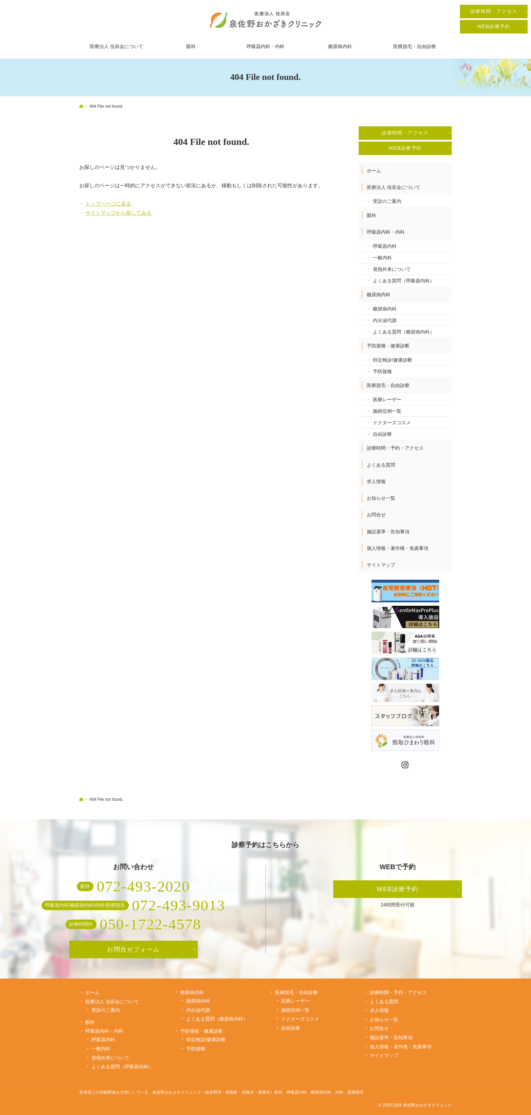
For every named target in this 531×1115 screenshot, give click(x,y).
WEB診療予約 (405, 148)
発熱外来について (392, 269)
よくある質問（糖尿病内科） (403, 332)
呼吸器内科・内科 (386, 232)
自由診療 (382, 434)
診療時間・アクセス (405, 132)
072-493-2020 (143, 886)
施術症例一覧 (387, 411)
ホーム (374, 170)
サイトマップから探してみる (118, 213)
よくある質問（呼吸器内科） (403, 280)
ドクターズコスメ (392, 422)
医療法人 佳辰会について (393, 187)
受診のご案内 (387, 201)
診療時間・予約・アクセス (395, 448)
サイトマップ (381, 564)
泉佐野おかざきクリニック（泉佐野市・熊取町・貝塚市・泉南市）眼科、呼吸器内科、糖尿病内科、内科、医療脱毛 (258, 1092)
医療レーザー (387, 399)
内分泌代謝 (385, 320)
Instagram (405, 765)
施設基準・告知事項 (388, 531)
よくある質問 (381, 465)
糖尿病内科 (378, 294)
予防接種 (382, 371)
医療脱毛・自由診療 (388, 385)
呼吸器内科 (385, 246)
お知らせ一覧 (381, 498)
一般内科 (382, 257)
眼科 (371, 215)
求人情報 (376, 481)
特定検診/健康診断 (392, 360)
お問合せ (376, 514)
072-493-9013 (178, 905)
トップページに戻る (108, 204)
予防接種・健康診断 (388, 345)
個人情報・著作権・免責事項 (397, 548)
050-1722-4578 (150, 924)
